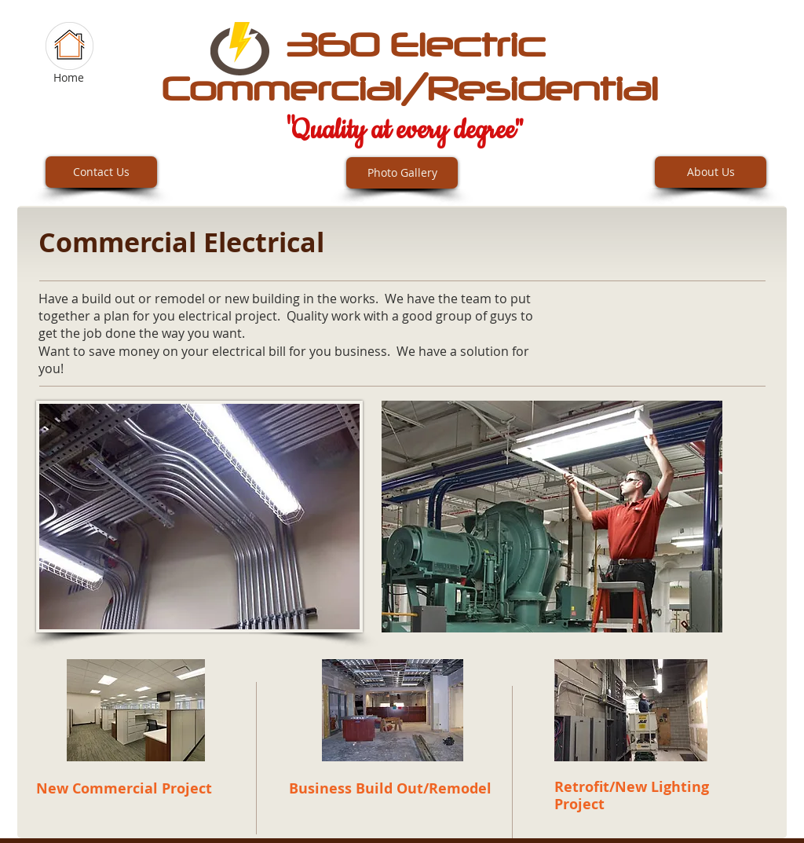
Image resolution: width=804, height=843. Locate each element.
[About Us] (710, 172)
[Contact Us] (101, 172)
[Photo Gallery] (402, 173)
